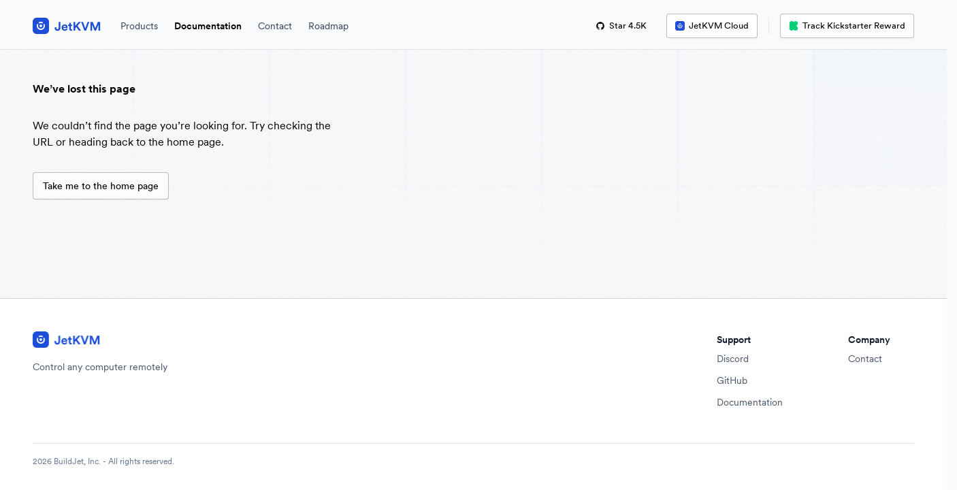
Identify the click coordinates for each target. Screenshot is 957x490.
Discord (733, 358)
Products (139, 25)
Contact (275, 25)
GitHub (732, 380)
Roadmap (328, 25)
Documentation (208, 25)
